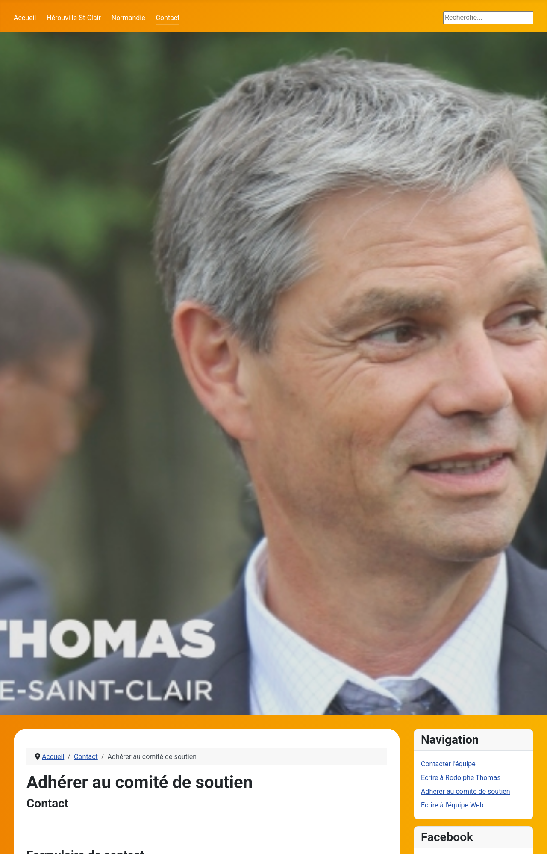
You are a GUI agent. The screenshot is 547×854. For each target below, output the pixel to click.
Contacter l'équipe (448, 764)
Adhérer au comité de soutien (465, 791)
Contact (168, 18)
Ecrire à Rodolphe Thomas (460, 778)
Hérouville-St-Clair (74, 18)
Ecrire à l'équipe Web (452, 805)
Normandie (128, 18)
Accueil (25, 18)
